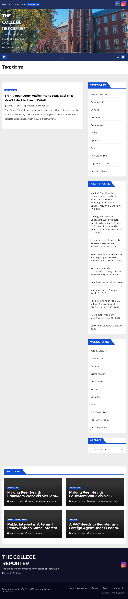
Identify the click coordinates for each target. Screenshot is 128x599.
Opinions (96, 140)
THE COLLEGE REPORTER (13, 22)
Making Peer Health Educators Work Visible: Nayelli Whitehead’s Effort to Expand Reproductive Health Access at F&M (106, 223)
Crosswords (97, 125)
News (94, 132)
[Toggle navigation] (62, 57)
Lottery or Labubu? (102, 325)
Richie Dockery (96, 533)
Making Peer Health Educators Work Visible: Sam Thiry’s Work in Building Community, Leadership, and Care (104, 199)
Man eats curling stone (104, 290)
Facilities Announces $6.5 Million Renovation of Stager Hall (105, 304)
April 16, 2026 (17, 533)
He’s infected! (98, 282)
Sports (94, 148)
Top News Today (100, 163)
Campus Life (98, 102)
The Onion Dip (10, 90)
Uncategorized (99, 171)
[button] (118, 57)
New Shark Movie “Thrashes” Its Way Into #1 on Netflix (106, 271)
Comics (95, 109)
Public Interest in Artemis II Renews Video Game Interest (106, 243)
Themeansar (7, 592)
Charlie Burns (33, 533)
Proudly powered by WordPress (16, 589)
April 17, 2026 (17, 501)
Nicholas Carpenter (36, 106)
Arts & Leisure (99, 94)
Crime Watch (98, 117)
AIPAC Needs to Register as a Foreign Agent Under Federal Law (106, 257)
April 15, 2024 (14, 106)
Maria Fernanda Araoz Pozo (40, 501)
